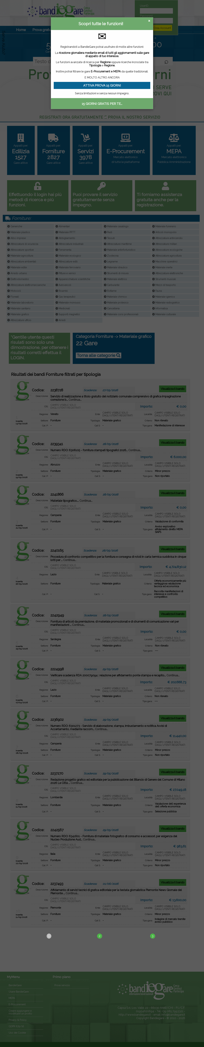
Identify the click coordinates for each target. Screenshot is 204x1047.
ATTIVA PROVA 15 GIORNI (102, 85)
